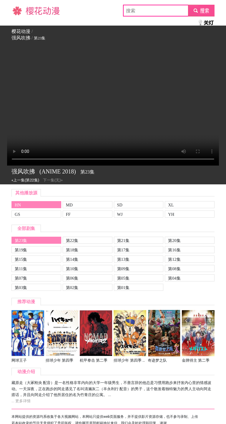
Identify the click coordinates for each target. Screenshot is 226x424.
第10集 (72, 268)
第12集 (174, 259)
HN (18, 205)
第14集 (72, 259)
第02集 (72, 287)
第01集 (123, 287)
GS (17, 214)
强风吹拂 (20, 37)
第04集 (174, 278)
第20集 (174, 240)
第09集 (123, 268)
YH (171, 214)
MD (69, 205)
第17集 (123, 250)
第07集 (21, 278)
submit (201, 10)
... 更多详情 (21, 401)
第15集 (21, 259)
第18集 (72, 250)
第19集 (21, 250)
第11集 (21, 268)
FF (68, 214)
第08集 (174, 268)
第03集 (21, 287)
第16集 (174, 250)
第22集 (72, 240)
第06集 (72, 278)
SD (119, 205)
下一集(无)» (53, 180)
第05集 (123, 278)
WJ (120, 214)
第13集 (123, 259)
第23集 (21, 240)
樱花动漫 (20, 10)
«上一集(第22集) (25, 180)
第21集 (123, 240)
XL (171, 205)
